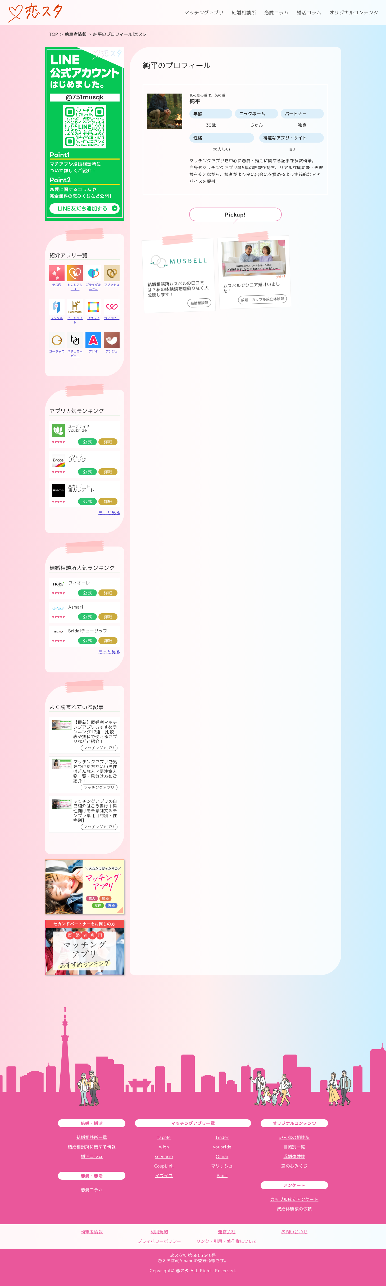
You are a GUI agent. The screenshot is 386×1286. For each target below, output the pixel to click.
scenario (164, 1156)
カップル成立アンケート (294, 1199)
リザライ (93, 318)
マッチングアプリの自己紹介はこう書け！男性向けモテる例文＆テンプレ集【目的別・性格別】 (95, 811)
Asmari (75, 607)
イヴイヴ (164, 1175)
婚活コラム (309, 12)
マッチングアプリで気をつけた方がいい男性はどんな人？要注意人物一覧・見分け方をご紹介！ (95, 771)
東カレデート (81, 490)
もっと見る (109, 512)
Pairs (222, 1175)
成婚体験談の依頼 (294, 1209)
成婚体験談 (294, 1156)
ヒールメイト (75, 320)
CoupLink (164, 1166)
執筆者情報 (92, 1232)
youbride (77, 430)
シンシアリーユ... (75, 287)
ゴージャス (57, 351)
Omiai (222, 1156)
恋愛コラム (276, 12)
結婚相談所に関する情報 (92, 1147)
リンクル (57, 318)
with (164, 1147)
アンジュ (112, 351)
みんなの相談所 (294, 1137)
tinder (222, 1137)
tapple (164, 1137)
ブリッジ (77, 460)
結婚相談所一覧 (91, 1137)
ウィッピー (112, 318)
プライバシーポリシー (159, 1241)
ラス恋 (56, 285)
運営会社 (226, 1232)
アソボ (93, 351)
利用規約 (159, 1232)
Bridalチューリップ (87, 631)
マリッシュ (112, 285)
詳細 (108, 442)
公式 (87, 442)
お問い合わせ (294, 1232)
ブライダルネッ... (93, 287)
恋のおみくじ (294, 1166)
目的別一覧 (294, 1147)
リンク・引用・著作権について (226, 1241)
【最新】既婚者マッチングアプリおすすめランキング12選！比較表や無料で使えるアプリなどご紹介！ (95, 732)
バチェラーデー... (75, 353)
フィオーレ (79, 583)
